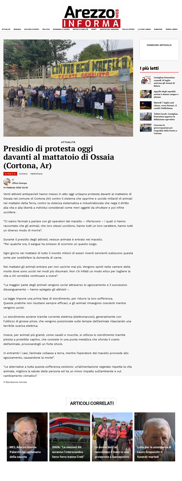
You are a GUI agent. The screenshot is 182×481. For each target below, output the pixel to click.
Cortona (23, 174)
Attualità (68, 142)
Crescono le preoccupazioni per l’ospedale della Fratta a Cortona (165, 129)
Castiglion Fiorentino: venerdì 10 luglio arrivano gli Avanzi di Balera (164, 81)
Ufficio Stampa (19, 183)
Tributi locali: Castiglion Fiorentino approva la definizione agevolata (166, 116)
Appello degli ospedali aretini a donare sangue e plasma (166, 94)
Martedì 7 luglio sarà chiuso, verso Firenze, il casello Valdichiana (165, 105)
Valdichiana (36, 174)
